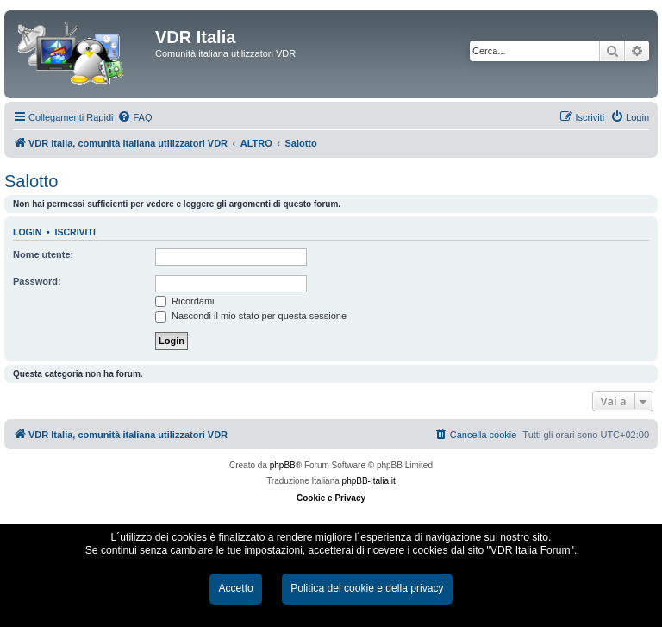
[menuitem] (134, 117)
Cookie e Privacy (331, 498)
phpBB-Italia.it (369, 481)
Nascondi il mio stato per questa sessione (251, 315)
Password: (37, 281)
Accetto (235, 588)
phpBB (283, 465)
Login (27, 232)
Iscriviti (75, 232)
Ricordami (185, 301)
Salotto (31, 181)
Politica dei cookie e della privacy (366, 588)
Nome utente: (43, 254)
